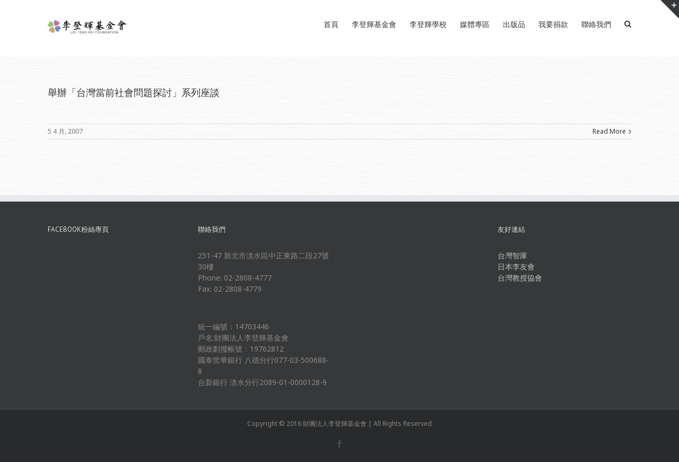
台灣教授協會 (520, 278)
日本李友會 (516, 266)
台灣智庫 (512, 255)
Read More (609, 131)
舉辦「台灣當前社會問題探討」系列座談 (134, 92)
